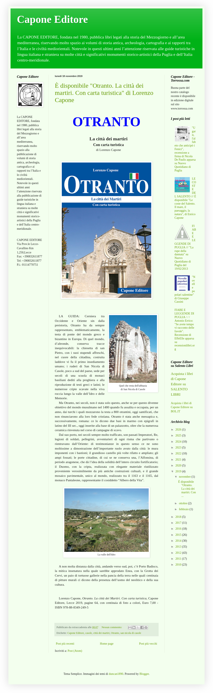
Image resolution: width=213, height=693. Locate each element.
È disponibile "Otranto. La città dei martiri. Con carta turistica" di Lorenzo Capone (104, 92)
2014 (178, 540)
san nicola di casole (130, 632)
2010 (178, 564)
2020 (178, 465)
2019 (178, 471)
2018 (178, 516)
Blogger (144, 673)
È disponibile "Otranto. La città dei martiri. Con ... (187, 489)
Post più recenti (65, 643)
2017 (178, 522)
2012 (178, 552)
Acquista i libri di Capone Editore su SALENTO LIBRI (182, 384)
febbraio (184, 509)
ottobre (183, 503)
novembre (185, 476)
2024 (178, 441)
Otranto (115, 632)
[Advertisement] (29, 336)
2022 (178, 453)
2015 (178, 534)
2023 (178, 447)
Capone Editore (52, 19)
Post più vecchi (148, 643)
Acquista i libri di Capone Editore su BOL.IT (182, 407)
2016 (178, 528)
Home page (106, 643)
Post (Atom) (75, 650)
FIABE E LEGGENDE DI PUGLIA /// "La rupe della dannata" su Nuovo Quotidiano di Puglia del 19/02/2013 (185, 247)
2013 (178, 546)
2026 (178, 429)
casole (88, 632)
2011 (178, 558)
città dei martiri (101, 632)
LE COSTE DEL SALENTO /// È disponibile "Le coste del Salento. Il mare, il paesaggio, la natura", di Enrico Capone (185, 198)
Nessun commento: (112, 627)
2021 (178, 459)
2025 (178, 435)
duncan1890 (116, 673)
